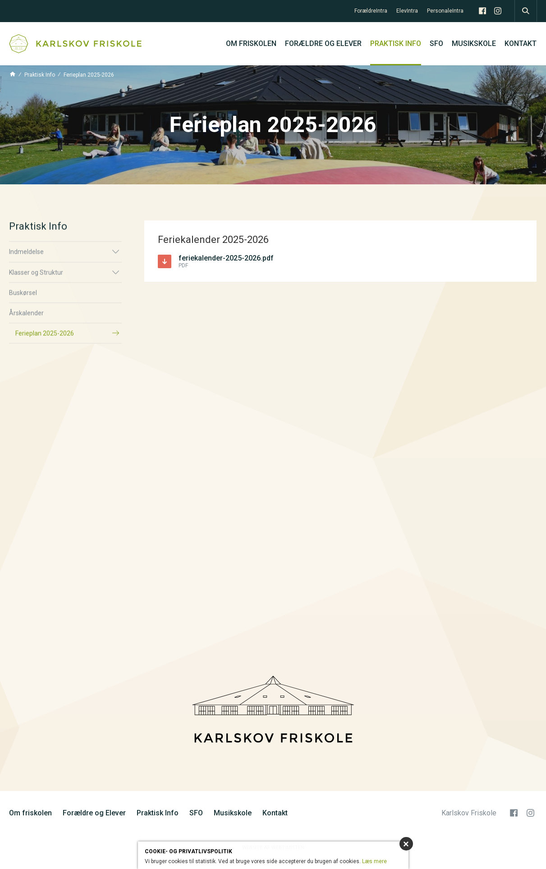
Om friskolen (251, 43)
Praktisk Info (395, 43)
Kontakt (521, 43)
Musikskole (474, 43)
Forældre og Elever (323, 43)
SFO (436, 43)
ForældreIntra (370, 11)
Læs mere (374, 861)
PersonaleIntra (445, 11)
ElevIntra (407, 11)
